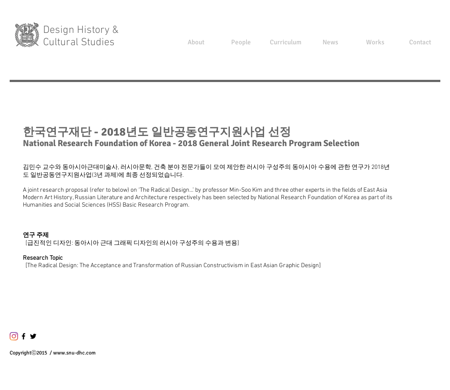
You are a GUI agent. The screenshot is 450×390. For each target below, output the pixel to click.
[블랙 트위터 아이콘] (33, 336)
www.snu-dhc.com (74, 353)
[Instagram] (14, 336)
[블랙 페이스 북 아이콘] (23, 336)
